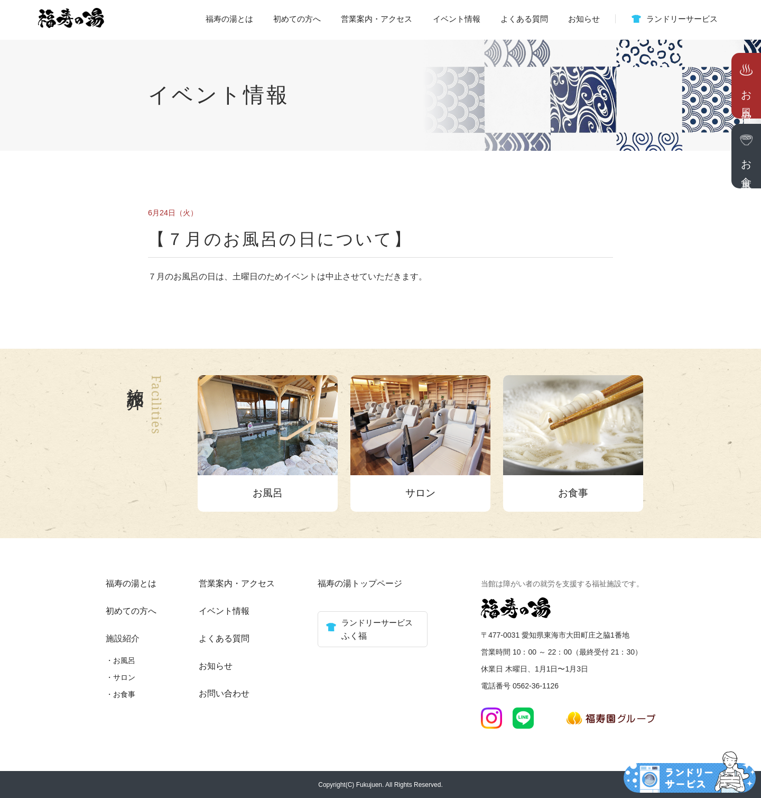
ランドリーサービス (682, 18)
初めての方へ (297, 18)
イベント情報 (456, 18)
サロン (124, 677)
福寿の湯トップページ (360, 583)
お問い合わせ (224, 693)
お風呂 (124, 660)
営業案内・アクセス (376, 18)
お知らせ (584, 18)
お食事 (124, 694)
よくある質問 (524, 18)
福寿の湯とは (229, 18)
